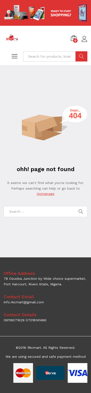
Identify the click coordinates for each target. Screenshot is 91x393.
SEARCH (81, 56)
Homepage (45, 194)
